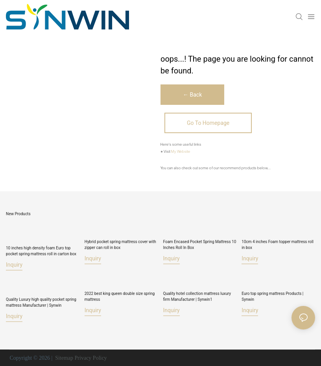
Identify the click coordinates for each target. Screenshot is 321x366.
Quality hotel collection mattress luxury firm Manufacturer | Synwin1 (197, 296)
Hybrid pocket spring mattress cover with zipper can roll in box (120, 245)
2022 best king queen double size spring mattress (120, 296)
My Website (180, 151)
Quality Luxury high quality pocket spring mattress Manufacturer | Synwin (41, 302)
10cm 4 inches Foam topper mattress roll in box (278, 245)
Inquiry (14, 264)
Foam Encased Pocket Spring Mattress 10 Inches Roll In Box (199, 245)
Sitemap (63, 358)
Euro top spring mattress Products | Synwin (272, 296)
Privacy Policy (91, 358)
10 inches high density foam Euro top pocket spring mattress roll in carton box (41, 250)
